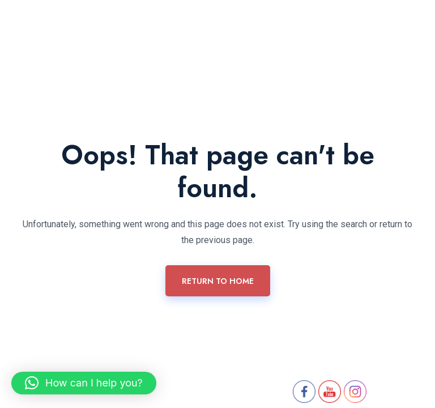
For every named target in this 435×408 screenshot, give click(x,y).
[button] (83, 383)
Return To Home (218, 281)
